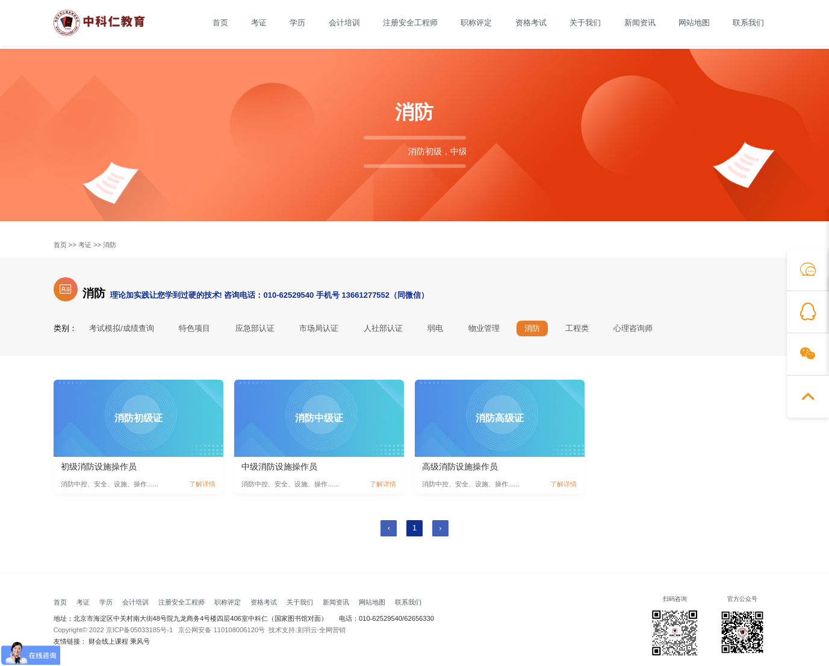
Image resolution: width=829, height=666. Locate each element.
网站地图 (694, 23)
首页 (220, 23)
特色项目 (194, 329)
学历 (297, 23)
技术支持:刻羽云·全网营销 (307, 630)
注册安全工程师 (410, 23)
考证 (259, 23)
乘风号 (140, 641)
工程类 (577, 329)
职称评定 (476, 23)
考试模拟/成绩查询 (121, 329)
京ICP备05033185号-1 (139, 630)
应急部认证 (255, 329)
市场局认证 (319, 329)
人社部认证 (383, 329)
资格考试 (531, 23)
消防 (109, 245)
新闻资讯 (640, 23)
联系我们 (748, 23)
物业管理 (484, 329)
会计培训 (344, 23)
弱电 (436, 329)
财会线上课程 (108, 641)
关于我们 (585, 23)
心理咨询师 (633, 329)
